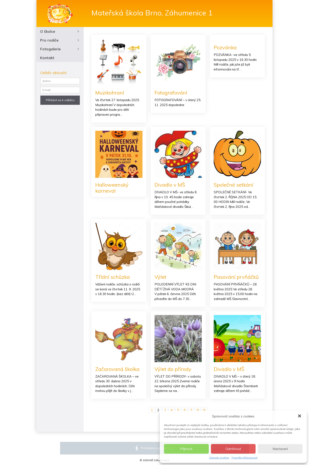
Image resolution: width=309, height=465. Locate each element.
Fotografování (171, 92)
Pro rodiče (60, 40)
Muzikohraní (109, 92)
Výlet (160, 277)
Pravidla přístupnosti (245, 457)
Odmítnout (233, 449)
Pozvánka (225, 47)
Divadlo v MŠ (169, 185)
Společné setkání (234, 185)
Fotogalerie (60, 49)
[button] (300, 416)
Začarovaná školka (117, 369)
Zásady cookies (219, 457)
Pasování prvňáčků (236, 277)
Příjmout (186, 449)
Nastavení (280, 449)
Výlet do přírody (173, 369)
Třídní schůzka (112, 277)
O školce (60, 31)
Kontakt (47, 58)
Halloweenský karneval (112, 188)
